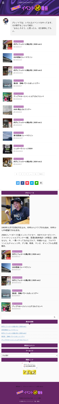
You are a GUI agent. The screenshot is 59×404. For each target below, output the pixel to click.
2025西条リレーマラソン (23, 57)
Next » (41, 174)
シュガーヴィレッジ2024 (23, 148)
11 (35, 174)
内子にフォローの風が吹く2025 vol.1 (28, 122)
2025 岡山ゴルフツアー (22, 109)
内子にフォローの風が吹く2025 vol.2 (28, 70)
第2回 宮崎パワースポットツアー (27, 83)
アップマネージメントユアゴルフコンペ (29, 96)
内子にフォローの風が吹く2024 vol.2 (28, 162)
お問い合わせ (39, 386)
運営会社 (18, 386)
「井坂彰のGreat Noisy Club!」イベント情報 (29, 398)
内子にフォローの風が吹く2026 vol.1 (28, 44)
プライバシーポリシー (28, 386)
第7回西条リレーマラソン (23, 135)
